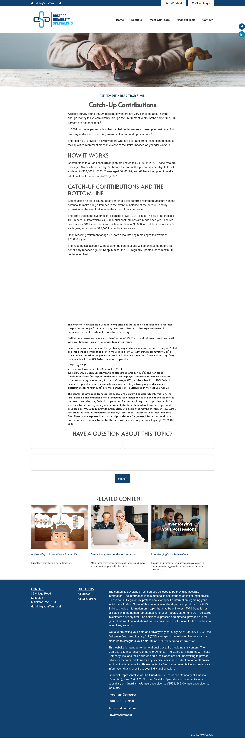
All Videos (84, 594)
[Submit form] (122, 478)
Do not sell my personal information (172, 641)
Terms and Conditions (122, 708)
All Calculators (87, 599)
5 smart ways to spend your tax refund (114, 554)
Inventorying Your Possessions (169, 554)
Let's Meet (173, 3)
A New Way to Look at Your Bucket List (54, 554)
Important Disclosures (123, 694)
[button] (120, 19)
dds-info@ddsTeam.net (46, 3)
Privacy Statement (120, 715)
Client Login (201, 3)
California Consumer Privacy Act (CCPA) (134, 636)
